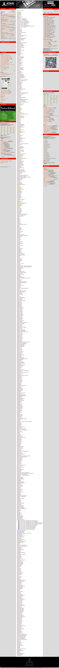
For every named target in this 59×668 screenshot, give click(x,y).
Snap (18, 256)
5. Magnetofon (46, 145)
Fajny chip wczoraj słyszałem (48, 21)
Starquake (19, 494)
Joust (1, 143)
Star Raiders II (20, 460)
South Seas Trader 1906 (21, 300)
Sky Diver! (19, 209)
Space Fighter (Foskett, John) (22, 322)
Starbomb (19, 480)
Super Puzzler (19, 612)
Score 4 (19, 70)
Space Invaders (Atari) (21, 330)
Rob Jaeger (45, 117)
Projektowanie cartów (47, 173)
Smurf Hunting (20, 245)
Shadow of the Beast (21, 125)
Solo (18, 289)
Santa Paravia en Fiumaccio (22, 42)
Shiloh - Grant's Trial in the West (22, 143)
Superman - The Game (21, 625)
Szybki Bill (19, 655)
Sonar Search (19, 292)
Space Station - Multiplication (22, 343)
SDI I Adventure (20, 82)
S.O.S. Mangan (20, 298)
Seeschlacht (19, 104)
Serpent (19, 111)
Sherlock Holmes (20, 141)
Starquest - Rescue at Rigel (22, 495)
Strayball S (19, 557)
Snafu (18, 247)
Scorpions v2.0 (20, 72)
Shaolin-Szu (19, 132)
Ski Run (19, 195)
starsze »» (14, 40)
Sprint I (18, 420)
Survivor (19, 641)
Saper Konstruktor (20, 45)
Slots (18, 230)
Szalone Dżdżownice (21, 653)
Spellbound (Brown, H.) (21, 394)
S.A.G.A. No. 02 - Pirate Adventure (23, 21)
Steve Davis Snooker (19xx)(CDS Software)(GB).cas (26, 529)
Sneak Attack (19, 260)
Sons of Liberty (20, 294)
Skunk (18, 207)
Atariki (2, 96)
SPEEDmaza (19, 388)
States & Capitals (20, 505)
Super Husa (19, 607)
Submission (19, 582)
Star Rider (19, 461)
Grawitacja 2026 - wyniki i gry (5, 21)
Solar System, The (20, 285)
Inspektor (2, 154)
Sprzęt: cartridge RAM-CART (48, 129)
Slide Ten (19, 219)
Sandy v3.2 (19, 41)
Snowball (19, 269)
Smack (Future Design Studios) (22, 235)
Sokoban (19, 280)
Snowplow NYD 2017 (21, 271)
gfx (57, 96)
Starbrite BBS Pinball (21, 482)
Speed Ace (19, 374)
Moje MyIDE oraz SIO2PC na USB (49, 177)
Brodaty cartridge (3, 33)
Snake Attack (19, 248)
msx (54, 99)
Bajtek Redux (3, 94)
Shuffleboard (19, 163)
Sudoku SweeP (20, 586)
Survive (19, 640)
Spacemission (20, 361)
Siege (18, 168)
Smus (18, 246)
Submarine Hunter (20, 581)
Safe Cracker (19, 16)
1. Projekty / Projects (47, 39)
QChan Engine (3, 69)
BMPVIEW (2, 66)
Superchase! (19, 620)
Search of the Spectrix (21, 93)
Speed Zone (19, 386)
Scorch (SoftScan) (20, 69)
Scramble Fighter (20, 74)
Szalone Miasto (20, 654)
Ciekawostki (45, 35)
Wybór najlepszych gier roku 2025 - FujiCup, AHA (8, 32)
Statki (18, 511)
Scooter (19, 66)
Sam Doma (19, 29)
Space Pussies (20, 337)
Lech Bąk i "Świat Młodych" (48, 109)
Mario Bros (2, 145)
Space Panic (19, 336)
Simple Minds (19, 183)
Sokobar (19, 283)
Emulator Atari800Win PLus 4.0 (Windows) (7, 73)
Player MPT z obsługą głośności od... (49, 29)
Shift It (18, 142)
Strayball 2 (19, 556)
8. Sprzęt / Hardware (47, 44)
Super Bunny (19, 600)
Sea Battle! (19, 84)
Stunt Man (19, 574)
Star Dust (19, 449)
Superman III (19, 626)
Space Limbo (19, 333)
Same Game (19, 31)
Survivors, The (20, 642)
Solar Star (19, 284)
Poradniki (1, 54)
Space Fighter (19, 321)
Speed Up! (19, 384)
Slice (18, 217)
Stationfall (19, 510)
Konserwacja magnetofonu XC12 (5, 59)
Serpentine (19, 112)
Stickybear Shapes (20, 532)
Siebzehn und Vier (20, 167)
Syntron (19, 652)
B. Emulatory (46, 152)
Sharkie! (19, 134)
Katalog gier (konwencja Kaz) (4, 123)
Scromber (19, 81)
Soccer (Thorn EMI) (20, 274)
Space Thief (19, 347)
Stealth (18, 512)
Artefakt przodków (46, 31)
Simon (18, 180)
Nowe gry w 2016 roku (4, 63)
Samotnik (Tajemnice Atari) (22, 35)
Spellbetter (19, 393)
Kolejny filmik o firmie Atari (47, 22)
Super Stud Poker (20, 615)
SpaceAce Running (20, 357)
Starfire (18, 488)
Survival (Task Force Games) (22, 639)
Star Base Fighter (20, 446)
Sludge (18, 232)
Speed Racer (19, 381)
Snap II (18, 257)
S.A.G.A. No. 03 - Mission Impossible (23, 22)
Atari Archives (3, 99)
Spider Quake (19, 407)
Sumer (18, 590)
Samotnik (19, 34)
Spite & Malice (20, 410)
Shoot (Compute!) (20, 150)
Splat (18, 413)
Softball (19, 275)
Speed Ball (19, 376)
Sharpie (19, 136)
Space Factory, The (20, 320)
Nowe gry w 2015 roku (4, 64)
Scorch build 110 (20, 67)
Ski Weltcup (19, 196)
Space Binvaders (20, 307)
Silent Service (19, 172)
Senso (18, 106)
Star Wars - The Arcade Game (22, 474)
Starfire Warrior (20, 489)
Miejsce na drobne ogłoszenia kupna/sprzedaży (51, 130)
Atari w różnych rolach (47, 182)
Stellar (18, 514)
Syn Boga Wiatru (20, 650)
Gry (45, 12)
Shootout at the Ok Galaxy (21, 158)
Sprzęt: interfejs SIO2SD (47, 132)
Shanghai (19, 130)
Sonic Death (19, 293)
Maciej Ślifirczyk (46, 119)
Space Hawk (19, 326)
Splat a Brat (19, 414)
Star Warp (19, 470)
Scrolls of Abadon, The (21, 80)
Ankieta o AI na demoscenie (5, 29)
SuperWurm (19, 631)
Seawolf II (19, 96)
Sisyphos (19, 188)
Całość (2, 138)
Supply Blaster (20, 632)
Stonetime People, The (21, 541)
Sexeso (18, 120)
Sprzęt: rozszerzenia (47, 128)
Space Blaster (19, 308)
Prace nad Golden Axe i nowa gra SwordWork (7, 18)
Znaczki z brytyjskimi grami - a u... (49, 28)
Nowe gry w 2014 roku (4, 67)
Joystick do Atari (46, 174)
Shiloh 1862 (19, 144)
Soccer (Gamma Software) (21, 272)
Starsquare (19, 501)
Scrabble (19, 73)
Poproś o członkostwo (53, 6)
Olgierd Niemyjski (46, 121)
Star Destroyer (20, 448)
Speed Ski (19, 383)
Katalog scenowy (46, 94)
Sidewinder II (19, 166)
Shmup (18, 149)
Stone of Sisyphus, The (21, 539)
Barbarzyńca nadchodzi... (4, 38)
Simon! (18, 181)
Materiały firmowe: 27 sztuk (5, 92)
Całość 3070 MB (4, 135)
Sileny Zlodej (19, 173)
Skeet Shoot (19, 192)
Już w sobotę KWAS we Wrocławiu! (6, 17)
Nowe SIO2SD (46, 171)
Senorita (19, 105)
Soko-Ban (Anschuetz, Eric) (22, 281)
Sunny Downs (19, 594)
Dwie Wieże (2, 151)
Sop (18, 295)
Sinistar (19, 185)
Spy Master (19, 424)
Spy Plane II (19, 426)
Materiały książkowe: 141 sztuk (5, 91)
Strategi (19, 550)
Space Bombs (19, 309)
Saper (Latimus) (20, 46)
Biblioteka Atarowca (3, 76)
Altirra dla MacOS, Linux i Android (49, 25)
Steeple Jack (19, 513)
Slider (18, 220)
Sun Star (19, 592)
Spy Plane (19, 425)
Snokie (18, 264)
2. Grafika (46, 141)
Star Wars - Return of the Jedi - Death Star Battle (25, 473)
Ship (18, 145)
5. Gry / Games (46, 42)
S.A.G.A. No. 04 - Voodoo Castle (22, 23)
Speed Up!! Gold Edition (21, 385)
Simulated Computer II (21, 184)
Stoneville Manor (20, 542)
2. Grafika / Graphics (47, 40)
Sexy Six (19, 123)
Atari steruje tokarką (47, 184)
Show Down (19, 160)
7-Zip (8, 138)
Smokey (19, 242)
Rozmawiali (45, 106)
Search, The (19, 94)
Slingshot (19, 223)
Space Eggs (19, 319)
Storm (18, 544)
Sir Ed (18, 186)
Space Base (19, 305)
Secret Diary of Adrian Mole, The (22, 99)
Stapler (18, 445)
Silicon (18, 174)
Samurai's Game (20, 36)
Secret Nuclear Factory (21, 100)
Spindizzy (19, 409)
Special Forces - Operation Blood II (23, 370)
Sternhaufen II (19, 518)
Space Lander (19, 332)
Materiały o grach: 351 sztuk (5, 93)
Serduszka (19, 109)
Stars (18, 497)
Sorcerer (19, 296)
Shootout (19, 156)
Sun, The (19, 593)
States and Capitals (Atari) (21, 508)
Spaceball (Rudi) (20, 359)
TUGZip (10, 138)
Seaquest (19, 91)
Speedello (19, 387)
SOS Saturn (19, 299)
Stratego (19, 551)
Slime (18, 222)
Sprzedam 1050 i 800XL (47, 18)
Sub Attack (19, 576)
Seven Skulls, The (20, 117)
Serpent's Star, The (20, 113)
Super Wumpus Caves (21, 616)
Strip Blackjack (20, 562)
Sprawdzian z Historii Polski (22, 418)
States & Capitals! (20, 506)
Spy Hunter (19, 423)
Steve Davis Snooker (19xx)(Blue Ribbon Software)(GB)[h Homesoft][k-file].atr (30, 522)
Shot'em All (19, 159)
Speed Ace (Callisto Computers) (22, 375)
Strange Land (19, 548)
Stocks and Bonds (20, 536)
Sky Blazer (19, 208)
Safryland (19, 17)
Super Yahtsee (20, 617)
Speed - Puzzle (20, 373)
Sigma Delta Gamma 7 (21, 170)
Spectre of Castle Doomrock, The (22, 372)
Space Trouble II (20, 351)
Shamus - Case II (20, 129)
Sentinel (19, 107)
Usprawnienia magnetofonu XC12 (6, 57)
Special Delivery (20, 369)
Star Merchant (19, 457)
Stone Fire (19, 537)
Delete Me (45, 19)
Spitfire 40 (19, 411)
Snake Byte (19, 249)
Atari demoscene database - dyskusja (6, 161)
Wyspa (2, 149)
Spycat (18, 430)
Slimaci (18, 221)
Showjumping (19, 162)
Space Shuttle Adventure (21, 342)
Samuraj (19, 37)
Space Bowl (19, 310)
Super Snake (19, 614)
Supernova (19, 627)
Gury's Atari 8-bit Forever (4, 98)
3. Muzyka (46, 142)
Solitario (19, 286)
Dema (51, 12)
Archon (2, 150)
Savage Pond (19, 60)
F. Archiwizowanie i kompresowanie (50, 158)
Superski (19, 630)
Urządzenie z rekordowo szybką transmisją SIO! (8, 14)
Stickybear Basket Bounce (21, 530)
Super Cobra (19, 602)
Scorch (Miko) (19, 68)
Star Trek (19, 464)
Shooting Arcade (20, 155)
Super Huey (19, 606)
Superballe (19, 619)
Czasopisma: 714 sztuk (4, 90)
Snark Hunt (19, 259)
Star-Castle (19, 483)
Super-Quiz (19, 629)
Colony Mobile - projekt (4, 162)
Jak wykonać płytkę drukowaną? (48, 179)
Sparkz (18, 368)
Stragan (44, 124)
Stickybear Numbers (20, 531)
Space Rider (19, 339)
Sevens (18, 118)
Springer (19, 419)
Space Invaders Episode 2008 (22, 331)
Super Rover (19, 613)
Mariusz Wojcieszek (47, 113)
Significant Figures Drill (21, 171)
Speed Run (19, 382)
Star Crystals (19, 447)
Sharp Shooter (20, 135)
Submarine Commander (4, 141)
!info (51, 98)
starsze (15, 70)
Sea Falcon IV (19, 87)
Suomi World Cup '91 (21, 595)
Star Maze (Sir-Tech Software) (22, 456)
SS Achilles (19, 439)
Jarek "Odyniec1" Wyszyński (48, 120)
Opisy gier (2, 140)
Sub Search (19, 579)
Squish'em (19, 438)
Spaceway (19, 364)
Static (18, 509)
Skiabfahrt (19, 197)
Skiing (18, 198)
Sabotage (19, 12)
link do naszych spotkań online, (48, 54)
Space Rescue (20, 338)
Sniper (18, 262)
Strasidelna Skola (20, 549)
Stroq (18, 567)
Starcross (19, 484)
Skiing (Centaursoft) (20, 199)
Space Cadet (19, 312)
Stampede (19, 443)
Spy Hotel (19, 422)
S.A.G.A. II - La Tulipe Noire (22, 19)
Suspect (19, 643)
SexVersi (19, 122)
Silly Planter (19, 179)
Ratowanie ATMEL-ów (47, 172)
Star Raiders (19, 459)
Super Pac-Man (20, 611)
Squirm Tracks (20, 436)
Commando (2, 144)
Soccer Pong (19, 273)
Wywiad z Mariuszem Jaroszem (48, 107)
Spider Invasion (20, 406)
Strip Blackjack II (20, 563)
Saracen (19, 48)
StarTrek (19, 502)
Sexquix (19, 121)
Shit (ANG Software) (20, 147)
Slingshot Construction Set (22, 224)
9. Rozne (45, 151)
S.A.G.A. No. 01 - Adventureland (22, 20)
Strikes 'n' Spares (20, 561)
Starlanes (19, 493)
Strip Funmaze (20, 564)
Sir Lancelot (19, 187)
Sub (18, 575)
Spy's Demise (19, 431)
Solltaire (19, 287)
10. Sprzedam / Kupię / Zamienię (48, 46)
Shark (18, 133)
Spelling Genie (20, 399)
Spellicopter (19, 397)
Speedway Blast (20, 389)
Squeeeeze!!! (19, 435)
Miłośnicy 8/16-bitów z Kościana (48, 32)
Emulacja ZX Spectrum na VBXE (5, 62)
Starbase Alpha (20, 477)
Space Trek (19, 350)
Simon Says (19, 182)
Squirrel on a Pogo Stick (21, 437)
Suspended (19, 644)
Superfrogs (19, 624)
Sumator (19, 589)
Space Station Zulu (20, 346)
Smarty (18, 237)
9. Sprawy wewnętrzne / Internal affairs (49, 45)
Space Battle (19, 306)
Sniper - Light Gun (20, 263)
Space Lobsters (20, 334)
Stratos (18, 553)
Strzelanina (19, 569)
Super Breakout (20, 599)
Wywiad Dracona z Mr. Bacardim (48, 108)
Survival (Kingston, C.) (21, 637)
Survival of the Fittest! (21, 638)
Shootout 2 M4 (20, 157)
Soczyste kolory (46, 181)
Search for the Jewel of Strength (22, 92)
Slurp (18, 233)
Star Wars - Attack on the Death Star (23, 472)
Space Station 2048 (20, 344)
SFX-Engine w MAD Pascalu (5, 55)
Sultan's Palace (20, 588)
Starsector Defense (20, 498)
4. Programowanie (47, 144)
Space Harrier (19, 325)
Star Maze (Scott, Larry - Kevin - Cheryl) (23, 455)
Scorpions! (19, 71)
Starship (19, 499)
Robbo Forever (3, 146)
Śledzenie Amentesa (47, 114)
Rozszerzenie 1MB (46, 176)
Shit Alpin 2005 (20, 146)
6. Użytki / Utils (46, 43)
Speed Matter (19, 380)
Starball (19, 476)
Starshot (19, 500)
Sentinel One (19, 108)
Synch (18, 651)
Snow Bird (19, 268)
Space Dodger (20, 317)
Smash (18, 238)
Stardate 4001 (19, 486)
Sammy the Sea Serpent (21, 32)
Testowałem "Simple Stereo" (48, 175)
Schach (18, 61)
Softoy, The (19, 276)
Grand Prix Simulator (4, 155)
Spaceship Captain (20, 362)
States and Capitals (20, 507)
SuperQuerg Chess (20, 628)
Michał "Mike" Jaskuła (47, 110)
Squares (19, 434)
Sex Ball (19, 119)
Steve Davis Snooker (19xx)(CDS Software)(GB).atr (26, 528)
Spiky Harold (19, 408)
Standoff (19, 444)
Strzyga (19, 570)
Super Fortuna (20, 604)
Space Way (19, 355)
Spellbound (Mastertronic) (21, 395)
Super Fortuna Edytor (21, 605)
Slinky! (18, 225)
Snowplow (19, 270)
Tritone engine (3, 68)
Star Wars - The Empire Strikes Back (23, 475)
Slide (18, 218)
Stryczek (19, 568)
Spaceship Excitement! (21, 363)
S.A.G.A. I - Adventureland (21, 18)
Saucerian (19, 59)
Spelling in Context (20, 400)
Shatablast (19, 137)
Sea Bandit (19, 83)
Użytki (48, 12)
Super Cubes (19, 603)
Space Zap (19, 356)
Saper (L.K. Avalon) (20, 47)
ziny (51, 103)
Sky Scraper (19, 210)
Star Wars (19, 471)
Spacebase (19, 360)
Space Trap (19, 348)
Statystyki (2, 163)
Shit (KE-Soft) (19, 148)
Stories (18, 543)
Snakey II (19, 255)
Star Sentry (19, 463)
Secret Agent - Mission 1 (21, 97)
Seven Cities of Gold (20, 116)
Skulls (18, 206)
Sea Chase (19, 85)
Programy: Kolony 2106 (47, 127)
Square (18, 433)
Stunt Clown (19, 573)
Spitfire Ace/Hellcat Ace (4, 148)
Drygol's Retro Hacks (4, 100)
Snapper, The (19, 258)
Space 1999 (19, 301)
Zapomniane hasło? (46, 6)
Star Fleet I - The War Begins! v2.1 (23, 451)
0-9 (2, 127)
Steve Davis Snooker (21, 519)
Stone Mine (19, 538)
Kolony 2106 (3, 147)
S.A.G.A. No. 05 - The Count (22, 24)
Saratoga (19, 49)
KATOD (45, 112)
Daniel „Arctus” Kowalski (47, 111)
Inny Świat (2, 153)
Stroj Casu (19, 566)
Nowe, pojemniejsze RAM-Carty (48, 125)
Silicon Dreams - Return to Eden (22, 175)
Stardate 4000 (19, 485)
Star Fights (19, 450)
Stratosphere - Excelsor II (21, 554)
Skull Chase (19, 205)
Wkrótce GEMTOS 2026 (4, 24)
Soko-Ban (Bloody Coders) (21, 282)
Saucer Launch (20, 58)
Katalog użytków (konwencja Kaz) (48, 136)
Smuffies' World (20, 243)
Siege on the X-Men (20, 169)
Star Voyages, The (20, 469)
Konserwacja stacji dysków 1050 (5, 58)
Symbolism (19, 649)
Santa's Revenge (20, 44)
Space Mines (19, 335)
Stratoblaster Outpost (21, 552)
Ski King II (19, 194)
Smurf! (18, 244)
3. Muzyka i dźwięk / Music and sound (49, 41)
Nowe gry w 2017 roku (4, 61)
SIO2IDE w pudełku (47, 183)
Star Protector (19, 458)
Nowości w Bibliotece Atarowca (5, 35)
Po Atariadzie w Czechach (5, 16)
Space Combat (20, 313)
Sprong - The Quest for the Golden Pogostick (24, 421)
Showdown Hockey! (20, 161)
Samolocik (19, 33)
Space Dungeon (20, 318)
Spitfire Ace (19, 412)
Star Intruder (19, 452)
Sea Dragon (19, 86)
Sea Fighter (19, 88)
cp (57, 95)
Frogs (2, 142)
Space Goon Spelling (21, 323)
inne (8, 134)
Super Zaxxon (19, 618)
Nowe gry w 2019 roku (4, 60)
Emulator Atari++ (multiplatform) (5, 74)
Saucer (18, 55)
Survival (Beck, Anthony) (21, 636)
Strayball (19, 555)
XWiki (2, 97)
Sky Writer (19, 212)
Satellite (19, 54)
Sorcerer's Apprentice (21, 297)
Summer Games (20, 591)
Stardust (19, 487)
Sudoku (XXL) (19, 587)
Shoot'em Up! (19, 154)
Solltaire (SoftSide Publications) (22, 288)
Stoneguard (19, 540)
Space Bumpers (20, 311)
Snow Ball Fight (20, 267)
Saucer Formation (20, 57)
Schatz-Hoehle (20, 62)
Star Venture (19, 468)
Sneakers (19, 261)
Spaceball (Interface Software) (22, 358)
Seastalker (19, 95)
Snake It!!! (19, 250)
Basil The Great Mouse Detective (5, 152)
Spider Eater (19, 405)
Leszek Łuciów (46, 115)
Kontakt (1, 102)
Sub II (18, 578)
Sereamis (19, 110)
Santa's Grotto (20, 43)
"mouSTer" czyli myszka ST (48, 126)
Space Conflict (20, 314)
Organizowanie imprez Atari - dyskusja (6, 160)
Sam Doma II (19, 30)
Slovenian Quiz (20, 231)
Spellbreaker (19, 396)
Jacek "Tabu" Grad (46, 118)
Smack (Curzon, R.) (20, 234)
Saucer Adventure (20, 56)
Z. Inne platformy (47, 159)
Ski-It (18, 200)
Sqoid (18, 432)
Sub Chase (19, 577)
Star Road (19, 462)
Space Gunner (20, 324)
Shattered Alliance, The (21, 138)
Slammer (19, 213)
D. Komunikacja (47, 155)
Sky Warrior (19, 211)
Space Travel (19, 349)
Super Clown (19, 601)
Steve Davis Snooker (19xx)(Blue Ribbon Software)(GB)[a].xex (28, 521)
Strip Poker (19, 565)
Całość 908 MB (46, 160)
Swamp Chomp (20, 645)
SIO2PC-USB (46, 170)
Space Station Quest (20, 345)
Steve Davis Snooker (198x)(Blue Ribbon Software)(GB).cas (28, 520)
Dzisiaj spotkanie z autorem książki (6, 34)
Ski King (19, 193)
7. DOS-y (45, 148)
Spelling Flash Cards (21, 398)
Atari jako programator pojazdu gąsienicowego (7, 37)
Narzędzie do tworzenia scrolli (5, 56)
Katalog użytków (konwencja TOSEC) (49, 162)
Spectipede (19, 371)
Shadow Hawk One (20, 124)
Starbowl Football (20, 481)
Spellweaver (19, 401)
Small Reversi (19, 236)
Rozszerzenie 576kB (47, 180)
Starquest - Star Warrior (21, 496)
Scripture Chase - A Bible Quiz (22, 79)
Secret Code (19, 98)
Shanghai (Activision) (21, 131)
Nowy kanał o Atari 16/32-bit (5, 30)
